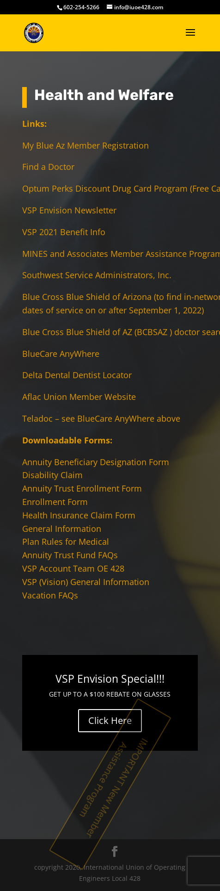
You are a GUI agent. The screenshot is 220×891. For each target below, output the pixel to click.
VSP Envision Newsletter (69, 210)
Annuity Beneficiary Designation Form (95, 461)
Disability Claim (52, 474)
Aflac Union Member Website (79, 396)
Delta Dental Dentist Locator (77, 374)
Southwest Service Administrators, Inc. (96, 274)
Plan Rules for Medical (65, 541)
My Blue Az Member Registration (85, 145)
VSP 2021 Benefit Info (63, 231)
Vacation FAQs (50, 595)
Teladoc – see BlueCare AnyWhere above (101, 418)
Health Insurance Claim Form (78, 515)
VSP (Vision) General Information (85, 581)
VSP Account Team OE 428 (73, 568)
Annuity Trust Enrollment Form (82, 488)
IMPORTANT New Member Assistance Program (115, 788)
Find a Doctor (48, 166)
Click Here (110, 720)
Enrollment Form (55, 501)
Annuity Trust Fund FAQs (70, 555)
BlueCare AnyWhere (60, 353)
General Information (61, 528)
